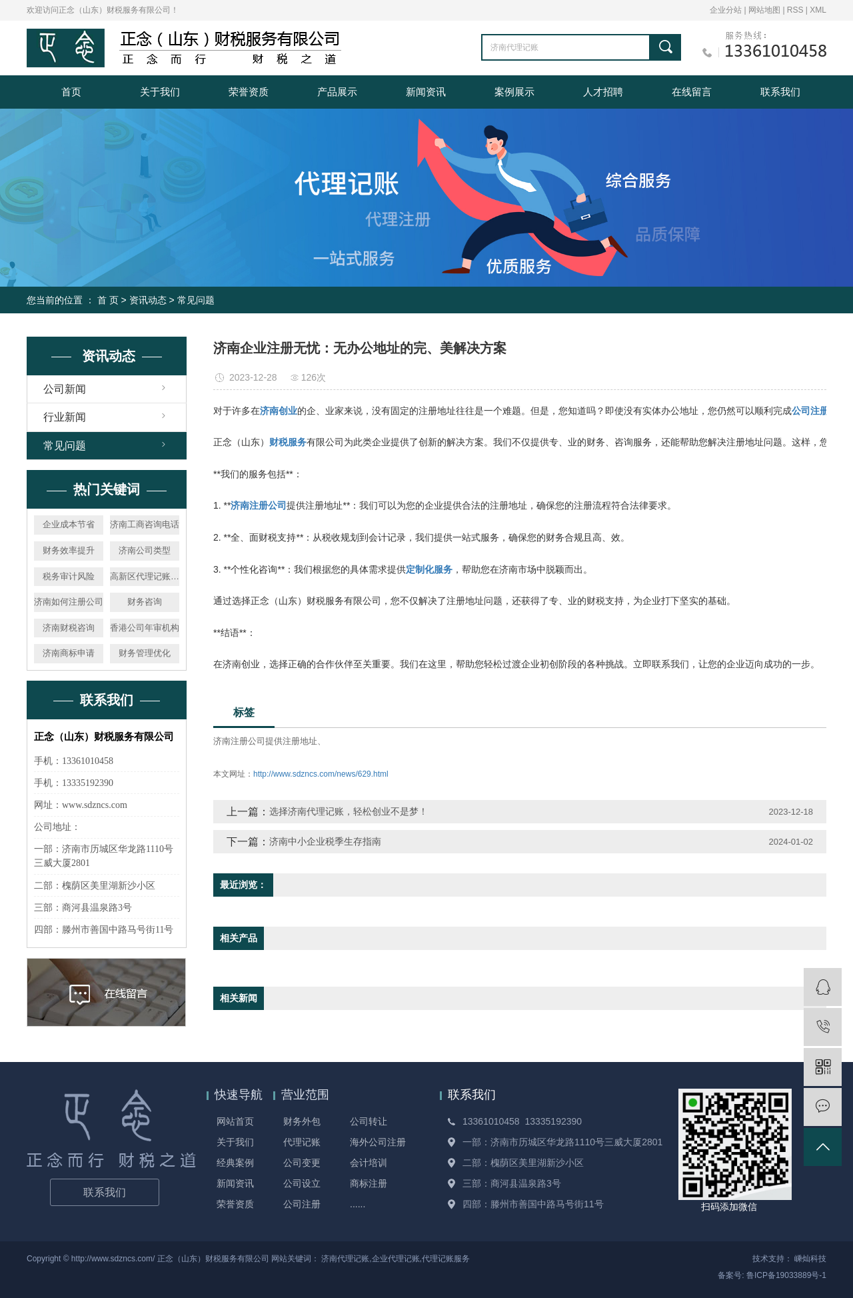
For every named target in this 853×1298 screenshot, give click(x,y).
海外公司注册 (378, 1142)
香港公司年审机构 (144, 628)
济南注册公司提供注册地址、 (269, 741)
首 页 (108, 300)
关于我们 (160, 91)
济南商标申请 (69, 653)
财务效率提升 (69, 550)
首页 (71, 91)
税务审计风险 (69, 576)
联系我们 (780, 91)
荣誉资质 (249, 91)
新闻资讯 (426, 91)
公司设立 (302, 1183)
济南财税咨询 (69, 628)
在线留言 (692, 91)
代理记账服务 (446, 1258)
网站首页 (235, 1121)
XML (818, 10)
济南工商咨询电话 (144, 524)
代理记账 (302, 1142)
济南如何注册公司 (68, 602)
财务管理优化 (145, 653)
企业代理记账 (396, 1258)
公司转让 (368, 1121)
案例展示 (514, 91)
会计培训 (368, 1162)
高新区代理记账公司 (144, 576)
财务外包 (302, 1121)
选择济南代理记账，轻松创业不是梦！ (348, 811)
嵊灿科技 (810, 1258)
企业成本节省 (69, 524)
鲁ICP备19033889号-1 (786, 1275)
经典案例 (235, 1162)
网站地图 (765, 10)
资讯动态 (148, 300)
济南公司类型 (145, 550)
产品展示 (337, 91)
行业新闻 (64, 417)
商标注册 (368, 1183)
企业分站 (726, 10)
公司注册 (302, 1204)
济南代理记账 (345, 1258)
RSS (795, 10)
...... (357, 1204)
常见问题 (196, 300)
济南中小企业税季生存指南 (325, 841)
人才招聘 (603, 91)
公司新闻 (64, 389)
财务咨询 (144, 602)
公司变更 (302, 1162)
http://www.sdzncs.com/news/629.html (321, 774)
